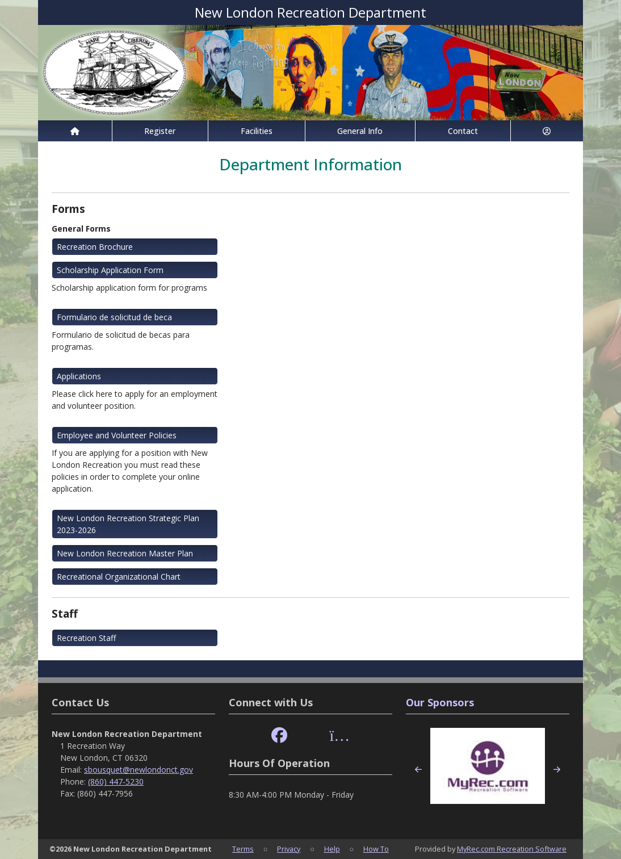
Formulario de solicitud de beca (114, 317)
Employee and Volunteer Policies (117, 435)
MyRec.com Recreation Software (512, 849)
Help (332, 849)
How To (376, 849)
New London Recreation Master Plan (125, 553)
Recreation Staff (86, 637)
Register (159, 130)
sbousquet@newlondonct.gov (138, 769)
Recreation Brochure (95, 246)
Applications (79, 376)
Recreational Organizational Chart (119, 576)
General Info (360, 130)
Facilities (256, 130)
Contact (463, 130)
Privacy (288, 849)
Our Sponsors (440, 702)
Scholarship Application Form (110, 270)
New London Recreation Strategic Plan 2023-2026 (128, 524)
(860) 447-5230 (116, 781)
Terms (243, 849)
